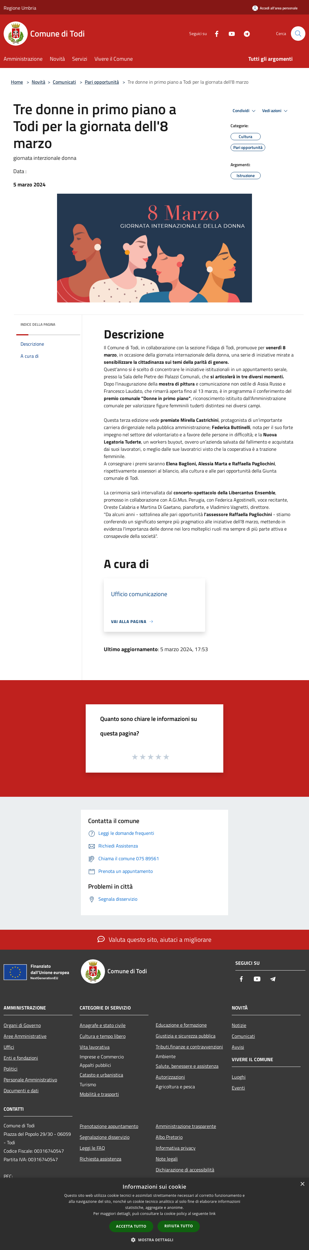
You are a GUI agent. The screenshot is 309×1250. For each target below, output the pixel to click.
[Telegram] (244, 33)
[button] (154, 1240)
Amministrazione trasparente (186, 1126)
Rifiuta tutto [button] (178, 1226)
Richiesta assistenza (100, 1158)
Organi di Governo (22, 1025)
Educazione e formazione (181, 1025)
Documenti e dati (21, 1090)
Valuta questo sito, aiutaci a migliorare (154, 939)
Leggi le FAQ (92, 1147)
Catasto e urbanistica (101, 1074)
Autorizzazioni (170, 1076)
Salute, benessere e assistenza (187, 1066)
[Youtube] (229, 33)
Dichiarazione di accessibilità (185, 1169)
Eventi (238, 1087)
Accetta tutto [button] (131, 1226)
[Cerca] (298, 33)
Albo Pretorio (169, 1137)
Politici (11, 1068)
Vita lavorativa (95, 1047)
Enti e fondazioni (21, 1057)
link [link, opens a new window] (212, 1213)
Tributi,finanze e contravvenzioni (189, 1046)
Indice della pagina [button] (38, 324)
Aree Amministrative (25, 1036)
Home (17, 82)
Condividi (245, 111)
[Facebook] (214, 33)
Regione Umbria (20, 7)
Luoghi (239, 1076)
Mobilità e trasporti (99, 1094)
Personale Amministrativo (30, 1079)
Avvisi (238, 1047)
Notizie (239, 1025)
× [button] (302, 1184)
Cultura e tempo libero (103, 1036)
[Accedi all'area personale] (274, 8)
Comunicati (64, 82)
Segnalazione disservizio (104, 1137)
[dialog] (154, 1214)
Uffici (9, 1047)
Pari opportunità (102, 82)
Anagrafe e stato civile (103, 1025)
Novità (38, 82)
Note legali (167, 1158)
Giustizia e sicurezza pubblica (185, 1035)
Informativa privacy (176, 1147)
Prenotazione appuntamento (109, 1126)
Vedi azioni (275, 111)
